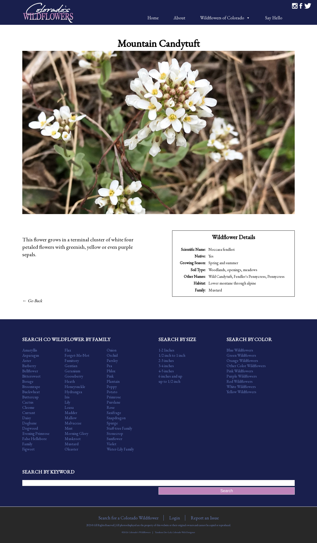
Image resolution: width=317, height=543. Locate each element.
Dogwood (30, 428)
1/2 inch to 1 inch (171, 355)
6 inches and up (170, 376)
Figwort (28, 449)
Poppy (112, 386)
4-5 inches (166, 371)
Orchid (112, 355)
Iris (67, 397)
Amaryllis (29, 350)
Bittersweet (31, 376)
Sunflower (114, 438)
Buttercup (30, 397)
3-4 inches (166, 365)
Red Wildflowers (240, 381)
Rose (111, 407)
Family (27, 444)
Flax (68, 350)
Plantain (113, 381)
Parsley (112, 360)
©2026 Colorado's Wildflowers (136, 532)
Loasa (69, 407)
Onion (111, 350)
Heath (70, 381)
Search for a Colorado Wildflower (128, 518)
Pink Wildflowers (240, 371)
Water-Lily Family (120, 449)
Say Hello (273, 18)
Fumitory (72, 360)
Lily (67, 402)
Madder (71, 412)
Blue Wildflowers (240, 350)
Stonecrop (115, 433)
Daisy (26, 417)
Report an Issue (205, 518)
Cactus (27, 402)
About (179, 18)
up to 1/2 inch (169, 381)
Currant (28, 412)
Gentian (71, 365)
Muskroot (73, 438)
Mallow (71, 417)
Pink (110, 376)
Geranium (72, 371)
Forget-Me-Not (77, 355)
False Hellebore (34, 438)
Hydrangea (73, 391)
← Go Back (32, 300)
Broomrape (31, 386)
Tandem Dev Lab (163, 532)
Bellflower (30, 371)
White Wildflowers (241, 386)
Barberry (29, 365)
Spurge (112, 423)
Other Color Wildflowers (246, 365)
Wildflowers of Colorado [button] (225, 18)
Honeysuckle (75, 386)
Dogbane (29, 423)
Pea (109, 365)
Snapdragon (116, 417)
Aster (26, 360)
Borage (27, 381)
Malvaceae (73, 423)
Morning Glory (76, 433)
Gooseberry (74, 376)
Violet (111, 444)
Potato (112, 391)
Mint (69, 428)
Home (153, 18)
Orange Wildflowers (242, 360)
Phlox (111, 371)
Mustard (215, 290)
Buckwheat (31, 391)
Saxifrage (114, 412)
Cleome (28, 407)
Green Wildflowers (241, 355)
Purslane (113, 402)
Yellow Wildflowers (241, 391)
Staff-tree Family (119, 428)
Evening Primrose (36, 433)
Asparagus (30, 355)
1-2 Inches (166, 350)
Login (174, 518)
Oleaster (71, 449)
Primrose (114, 397)
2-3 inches (166, 360)
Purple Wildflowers (242, 376)
